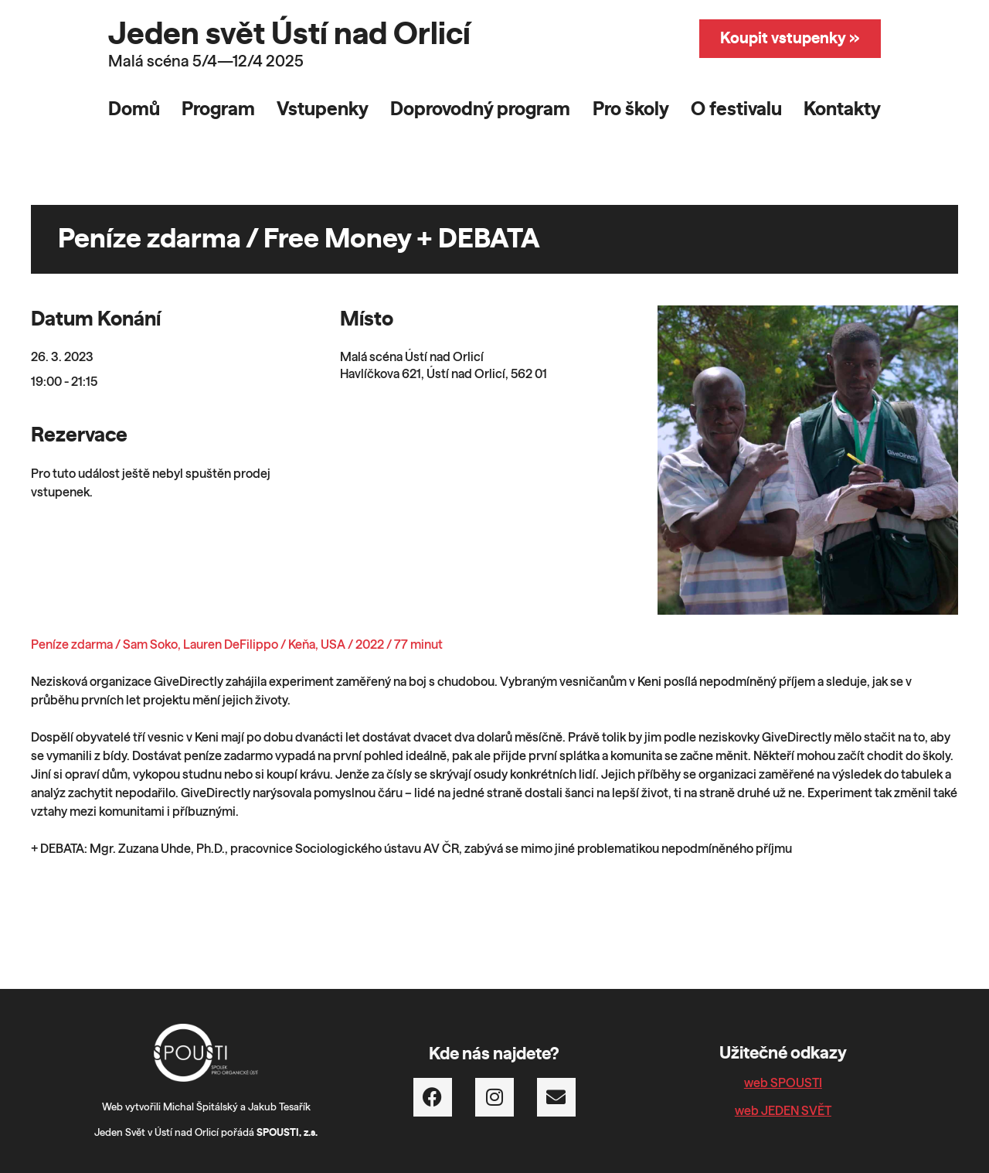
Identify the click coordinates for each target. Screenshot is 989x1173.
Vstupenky (323, 110)
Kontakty (842, 110)
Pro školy (631, 110)
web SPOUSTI (783, 1083)
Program (218, 110)
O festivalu (736, 110)
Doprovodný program (480, 110)
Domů (134, 110)
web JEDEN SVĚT (783, 1111)
